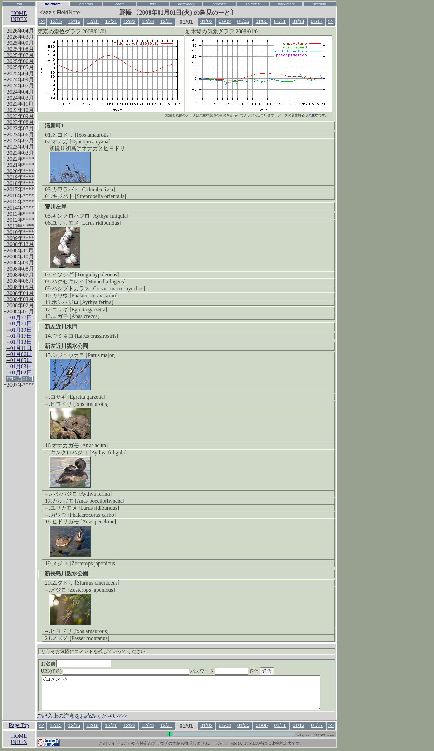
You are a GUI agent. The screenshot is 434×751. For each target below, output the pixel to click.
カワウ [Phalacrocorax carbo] (85, 295)
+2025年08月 (19, 49)
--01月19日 (19, 330)
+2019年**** (19, 177)
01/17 (316, 21)
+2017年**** (19, 189)
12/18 (93, 21)
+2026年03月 (19, 37)
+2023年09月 (19, 116)
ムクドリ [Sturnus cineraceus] (85, 583)
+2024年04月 (19, 92)
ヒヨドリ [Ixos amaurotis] (81, 135)
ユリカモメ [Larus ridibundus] (86, 223)
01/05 (243, 21)
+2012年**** (19, 220)
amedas (86, 4)
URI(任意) (122, 671)
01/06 (262, 21)
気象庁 (313, 115)
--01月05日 (19, 360)
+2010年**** (19, 232)
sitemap (319, 4)
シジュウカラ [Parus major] (84, 355)
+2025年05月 (19, 67)
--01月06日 (19, 354)
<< (42, 21)
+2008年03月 (19, 299)
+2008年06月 (19, 281)
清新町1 (54, 126)
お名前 (76, 663)
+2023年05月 (19, 140)
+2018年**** (19, 183)
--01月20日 (19, 324)
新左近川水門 (61, 327)
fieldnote (53, 4)
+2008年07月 (19, 275)
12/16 (74, 21)
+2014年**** (19, 208)
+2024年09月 (19, 79)
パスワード (232, 671)
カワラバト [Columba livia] (83, 189)
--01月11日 (19, 348)
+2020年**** (19, 171)
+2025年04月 (19, 73)
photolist (220, 4)
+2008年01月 (19, 311)
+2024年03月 (19, 98)
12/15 (56, 21)
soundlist (252, 4)
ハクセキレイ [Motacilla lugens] (89, 281)
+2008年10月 (19, 256)
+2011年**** (19, 226)
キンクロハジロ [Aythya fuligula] (90, 216)
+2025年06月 (19, 61)
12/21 (111, 21)
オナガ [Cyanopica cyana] (81, 141)
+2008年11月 (19, 250)
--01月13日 (19, 342)
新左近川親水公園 (66, 346)
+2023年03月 (19, 153)
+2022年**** (19, 159)
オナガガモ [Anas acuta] (80, 445)
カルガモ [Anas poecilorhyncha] (88, 501)
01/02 (206, 21)
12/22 (129, 21)
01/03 (225, 21)
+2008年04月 (19, 293)
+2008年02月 (19, 305)
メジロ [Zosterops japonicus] (84, 563)
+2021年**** (19, 165)
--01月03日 (19, 366)
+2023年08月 (19, 122)
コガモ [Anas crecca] (75, 316)
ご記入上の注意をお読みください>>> (82, 716)
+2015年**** (19, 201)
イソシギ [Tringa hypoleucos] (85, 274)
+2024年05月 (19, 85)
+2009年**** (19, 238)
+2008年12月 (19, 244)
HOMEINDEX (19, 16)
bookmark (286, 4)
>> (330, 21)
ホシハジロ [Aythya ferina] (82, 302)
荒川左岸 (55, 207)
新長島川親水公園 (66, 573)
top (19, 4)
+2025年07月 (19, 55)
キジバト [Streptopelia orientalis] (89, 196)
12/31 (166, 21)
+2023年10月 (19, 110)
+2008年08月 (19, 269)
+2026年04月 (19, 31)
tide (153, 4)
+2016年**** (19, 195)
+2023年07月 (19, 128)
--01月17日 (19, 336)
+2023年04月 (19, 147)
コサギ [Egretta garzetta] (79, 309)
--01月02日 (19, 372)
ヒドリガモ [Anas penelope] (84, 522)
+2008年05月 (19, 287)
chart (119, 4)
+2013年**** (19, 214)
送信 (274, 671)
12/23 (148, 21)
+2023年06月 (19, 134)
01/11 (280, 21)
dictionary (186, 4)
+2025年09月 (19, 43)
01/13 (298, 21)
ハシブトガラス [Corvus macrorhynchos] (98, 288)
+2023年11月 (19, 104)
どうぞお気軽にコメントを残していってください (93, 651)
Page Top (19, 725)
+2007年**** (19, 385)
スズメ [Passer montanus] (81, 638)
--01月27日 (19, 317)
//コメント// (181, 692)
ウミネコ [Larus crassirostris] (85, 336)
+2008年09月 (19, 262)
